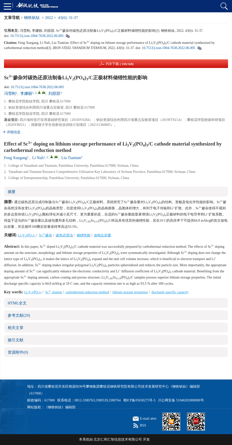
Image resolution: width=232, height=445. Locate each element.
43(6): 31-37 (68, 18)
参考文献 (19, 315)
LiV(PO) (27, 235)
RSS (143, 425)
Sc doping (53, 292)
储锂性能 (83, 235)
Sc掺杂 (45, 235)
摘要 (12, 192)
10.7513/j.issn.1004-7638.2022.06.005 (36, 36)
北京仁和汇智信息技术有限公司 (118, 439)
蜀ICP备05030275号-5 (139, 400)
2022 (49, 18)
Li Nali (38, 158)
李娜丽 (26, 93)
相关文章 (15, 328)
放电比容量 (102, 235)
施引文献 (15, 340)
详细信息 (11, 132)
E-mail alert (148, 418)
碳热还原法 (64, 235)
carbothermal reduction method (87, 292)
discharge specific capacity (170, 292)
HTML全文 (17, 303)
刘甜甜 (54, 93)
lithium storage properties (130, 292)
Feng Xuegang (15, 158)
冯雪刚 (10, 93)
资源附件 (18, 352)
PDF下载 (120, 64)
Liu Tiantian (71, 158)
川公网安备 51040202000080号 (181, 400)
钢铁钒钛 (32, 18)
